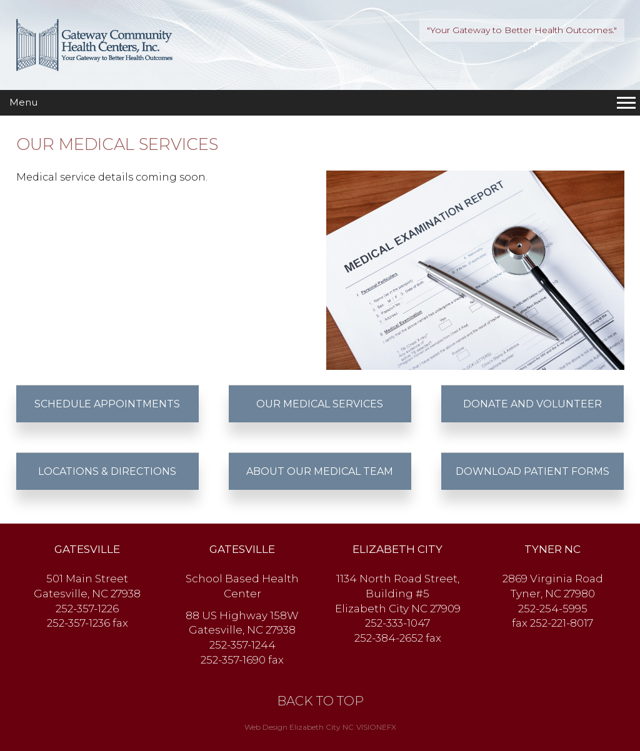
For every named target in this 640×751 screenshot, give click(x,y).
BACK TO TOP (320, 701)
